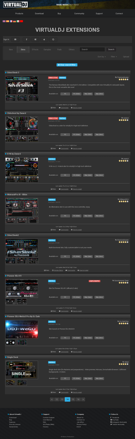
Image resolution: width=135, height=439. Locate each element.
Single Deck (12, 357)
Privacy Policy (81, 424)
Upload (126, 57)
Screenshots (13, 427)
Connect (119, 13)
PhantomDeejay (123, 77)
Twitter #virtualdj (117, 424)
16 (78, 399)
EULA (79, 427)
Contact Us (81, 420)
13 (62, 399)
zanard (126, 118)
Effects (35, 50)
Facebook (114, 417)
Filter (114, 57)
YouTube (114, 420)
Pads (59, 50)
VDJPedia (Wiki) (48, 424)
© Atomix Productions (67, 437)
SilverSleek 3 (13, 73)
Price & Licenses (14, 424)
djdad (127, 362)
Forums (45, 427)
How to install (77, 108)
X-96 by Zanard (14, 154)
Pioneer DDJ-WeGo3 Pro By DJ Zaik (23, 316)
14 (67, 399)
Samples (47, 50)
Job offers (80, 422)
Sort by (102, 57)
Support (99, 13)
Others (71, 50)
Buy (59, 13)
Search (111, 49)
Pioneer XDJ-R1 (14, 276)
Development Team (122, 280)
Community (79, 13)
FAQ (44, 422)
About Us (80, 417)
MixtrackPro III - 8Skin (17, 195)
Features (12, 422)
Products (19, 13)
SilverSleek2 (13, 235)
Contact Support (48, 417)
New (11, 50)
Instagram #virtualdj (118, 422)
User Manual (47, 420)
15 (73, 399)
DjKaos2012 (124, 199)
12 (57, 399)
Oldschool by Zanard (16, 113)
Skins (23, 50)
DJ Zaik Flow (124, 321)
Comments (64, 108)
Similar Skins (58, 270)
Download (39, 13)
